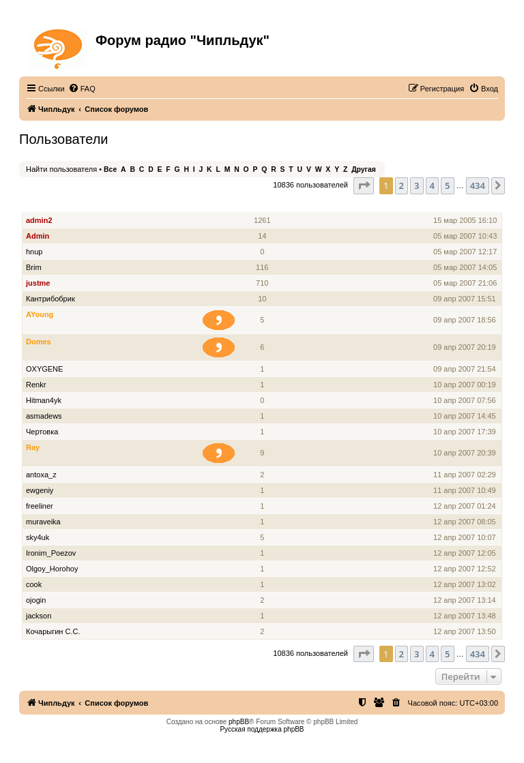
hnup (34, 252)
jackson (38, 616)
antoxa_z (41, 474)
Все (110, 169)
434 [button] (477, 185)
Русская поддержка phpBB (262, 729)
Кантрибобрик (50, 299)
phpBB (239, 721)
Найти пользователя (61, 169)
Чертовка (42, 432)
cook (34, 584)
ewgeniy (39, 490)
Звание (224, 205)
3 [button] (416, 185)
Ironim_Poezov (51, 553)
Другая (363, 169)
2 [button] (401, 185)
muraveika (43, 522)
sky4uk (37, 537)
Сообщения (263, 205)
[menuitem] (82, 88)
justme (38, 283)
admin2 (39, 220)
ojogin (36, 600)
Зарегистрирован (466, 205)
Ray (33, 447)
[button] (363, 185)
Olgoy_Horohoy (52, 569)
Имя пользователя (61, 205)
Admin (37, 236)
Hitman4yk (43, 400)
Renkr (36, 384)
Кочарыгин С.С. (53, 631)
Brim (34, 267)
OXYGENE (44, 369)
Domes (38, 342)
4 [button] (432, 185)
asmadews (44, 416)
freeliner (39, 506)
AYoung (39, 314)
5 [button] (447, 185)
